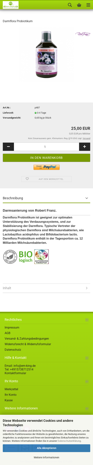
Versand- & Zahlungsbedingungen (27, 338)
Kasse (9, 400)
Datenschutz (13, 349)
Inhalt (7, 288)
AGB (7, 333)
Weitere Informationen (46, 457)
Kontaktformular (15, 373)
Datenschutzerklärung (69, 441)
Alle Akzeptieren (46, 448)
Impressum (12, 327)
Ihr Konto (10, 394)
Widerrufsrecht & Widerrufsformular (28, 344)
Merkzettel (11, 389)
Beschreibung (13, 198)
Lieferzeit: (8, 112)
